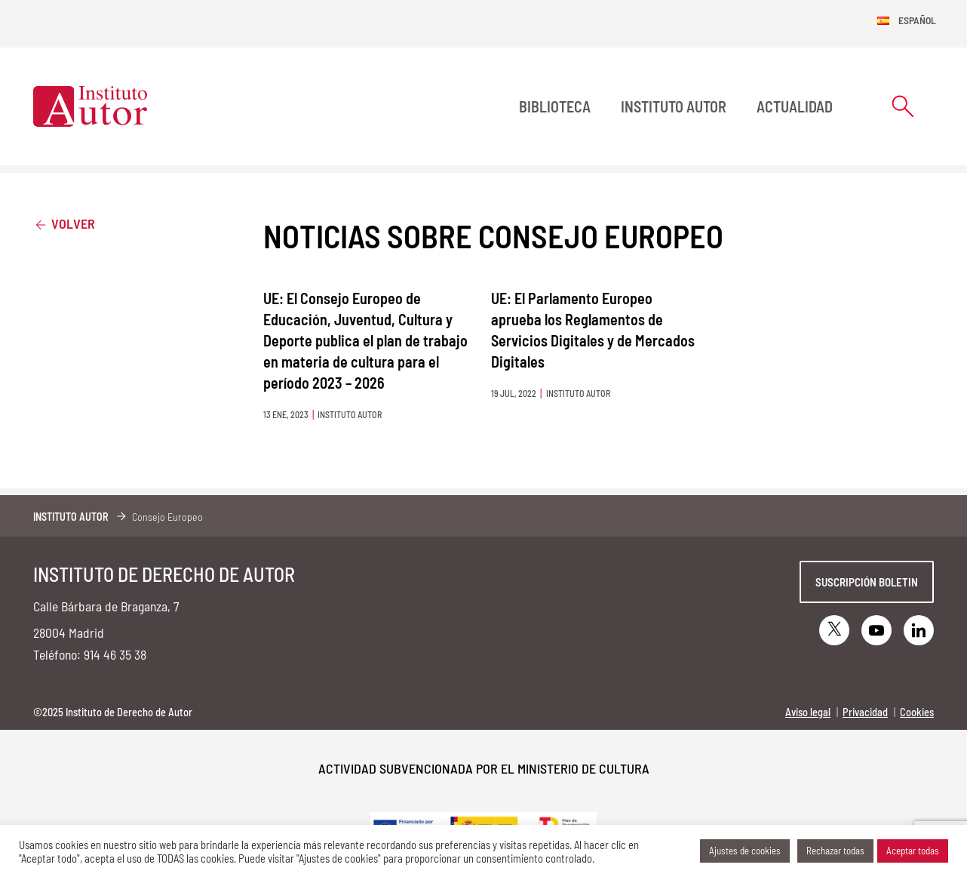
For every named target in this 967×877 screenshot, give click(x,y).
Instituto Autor (673, 106)
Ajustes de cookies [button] (745, 851)
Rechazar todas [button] (835, 851)
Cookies (917, 712)
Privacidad (865, 712)
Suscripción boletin (866, 582)
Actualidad (795, 106)
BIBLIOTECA (555, 106)
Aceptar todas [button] (912, 851)
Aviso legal (807, 712)
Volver (64, 223)
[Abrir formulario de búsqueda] (903, 106)
